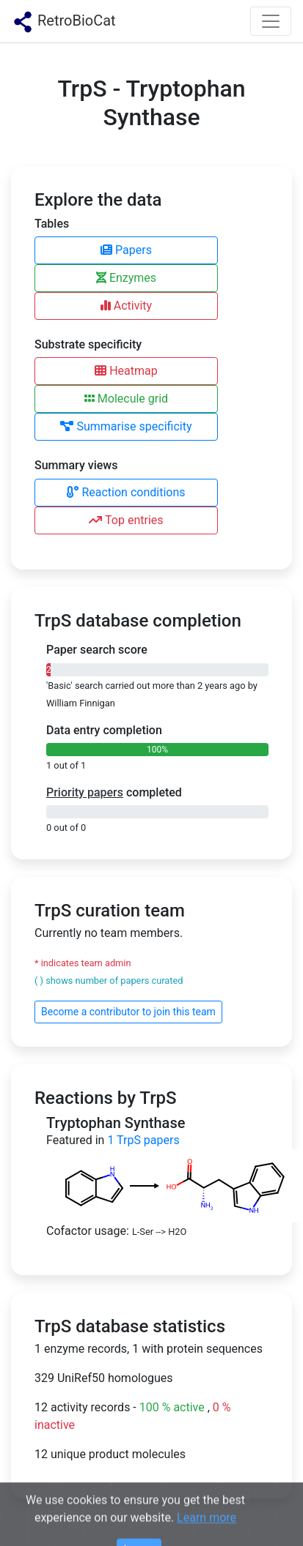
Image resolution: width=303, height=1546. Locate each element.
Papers (126, 250)
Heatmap (126, 371)
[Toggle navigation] (270, 21)
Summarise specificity (125, 426)
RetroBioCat (64, 22)
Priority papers (84, 792)
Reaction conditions (126, 492)
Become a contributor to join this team (128, 1011)
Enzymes (126, 278)
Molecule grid (126, 399)
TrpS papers (143, 1140)
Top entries (126, 520)
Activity (126, 306)
